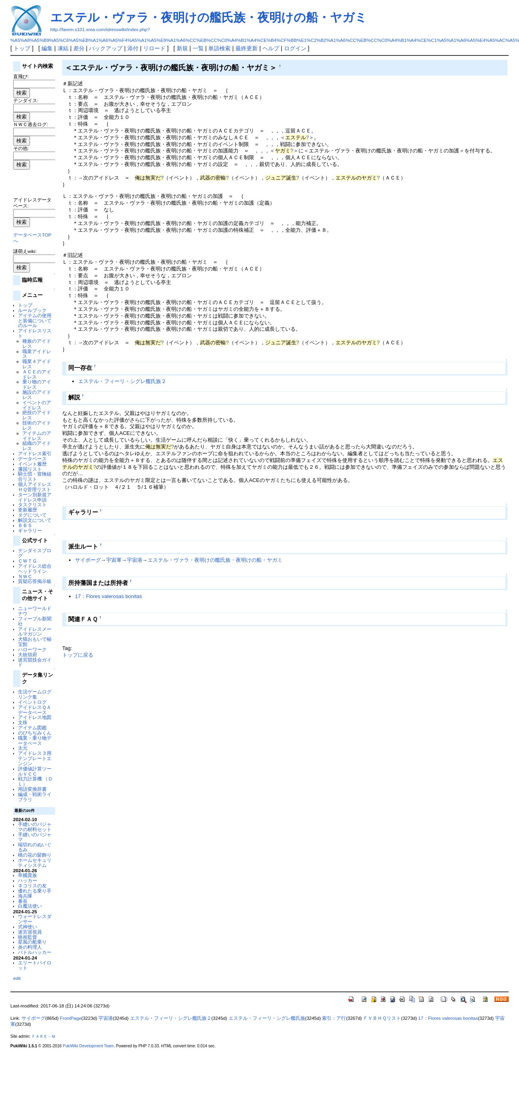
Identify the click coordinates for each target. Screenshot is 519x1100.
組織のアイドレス (36, 445)
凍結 (63, 48)
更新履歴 (27, 509)
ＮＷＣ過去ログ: (30, 124)
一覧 (198, 48)
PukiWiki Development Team (88, 1046)
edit (17, 978)
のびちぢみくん (34, 732)
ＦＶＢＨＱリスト (382, 1018)
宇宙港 (134, 560)
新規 (182, 48)
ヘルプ (270, 48)
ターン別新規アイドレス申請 (34, 497)
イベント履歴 (32, 463)
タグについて (32, 514)
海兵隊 (25, 896)
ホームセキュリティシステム (34, 862)
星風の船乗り (32, 941)
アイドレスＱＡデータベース (34, 710)
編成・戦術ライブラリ (34, 797)
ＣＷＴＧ (27, 560)
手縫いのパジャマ (34, 837)
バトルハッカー (34, 952)
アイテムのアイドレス (36, 436)
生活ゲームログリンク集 (34, 694)
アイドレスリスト (34, 333)
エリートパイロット (34, 965)
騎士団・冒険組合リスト (34, 476)
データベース (32, 458)
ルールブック (32, 310)
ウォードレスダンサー (34, 919)
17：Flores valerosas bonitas (108, 596)
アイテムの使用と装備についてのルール (34, 320)
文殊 (23, 722)
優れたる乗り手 (34, 890)
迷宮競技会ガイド (34, 662)
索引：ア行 (334, 1018)
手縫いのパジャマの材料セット (34, 827)
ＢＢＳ (25, 525)
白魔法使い (30, 905)
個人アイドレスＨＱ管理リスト (34, 487)
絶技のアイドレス (36, 415)
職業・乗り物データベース (34, 740)
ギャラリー (30, 530)
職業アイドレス (36, 354)
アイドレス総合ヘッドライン (34, 568)
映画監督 (27, 937)
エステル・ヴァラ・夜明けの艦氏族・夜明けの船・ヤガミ (208, 17)
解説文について (34, 520)
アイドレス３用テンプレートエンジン (34, 758)
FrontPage (70, 1018)
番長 (23, 901)
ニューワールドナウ (34, 611)
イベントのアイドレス (36, 405)
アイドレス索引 (34, 453)
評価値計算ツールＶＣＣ (34, 771)
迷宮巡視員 (30, 931)
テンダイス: (25, 100)
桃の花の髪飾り (34, 854)
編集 (47, 48)
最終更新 (246, 48)
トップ (22, 48)
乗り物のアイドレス (36, 384)
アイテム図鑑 (32, 727)
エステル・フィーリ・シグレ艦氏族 (267, 1018)
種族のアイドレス (36, 343)
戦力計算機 (30, 778)
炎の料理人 (30, 947)
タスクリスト (32, 504)
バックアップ (105, 48)
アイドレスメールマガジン (34, 631)
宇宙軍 (114, 560)
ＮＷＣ (25, 576)
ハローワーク (32, 649)
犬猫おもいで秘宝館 (34, 641)
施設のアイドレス (36, 394)
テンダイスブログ (34, 553)
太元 (23, 747)
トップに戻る (77, 655)
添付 (132, 48)
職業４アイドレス (36, 364)
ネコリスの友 (32, 885)
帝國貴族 (27, 875)
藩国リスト (30, 469)
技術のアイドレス (36, 425)
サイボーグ (88, 560)
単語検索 (219, 48)
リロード (154, 48)
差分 (79, 48)
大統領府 (27, 654)
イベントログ (32, 702)
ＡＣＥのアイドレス (36, 374)
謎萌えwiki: (25, 251)
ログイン (295, 48)
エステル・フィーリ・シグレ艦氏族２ (122, 381)
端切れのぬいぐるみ (34, 847)
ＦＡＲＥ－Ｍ (43, 1036)
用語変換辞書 (32, 789)
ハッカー (27, 880)
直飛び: (21, 76)
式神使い (27, 926)
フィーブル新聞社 (34, 621)
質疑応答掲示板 (34, 581)
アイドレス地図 (34, 717)
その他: (21, 148)
